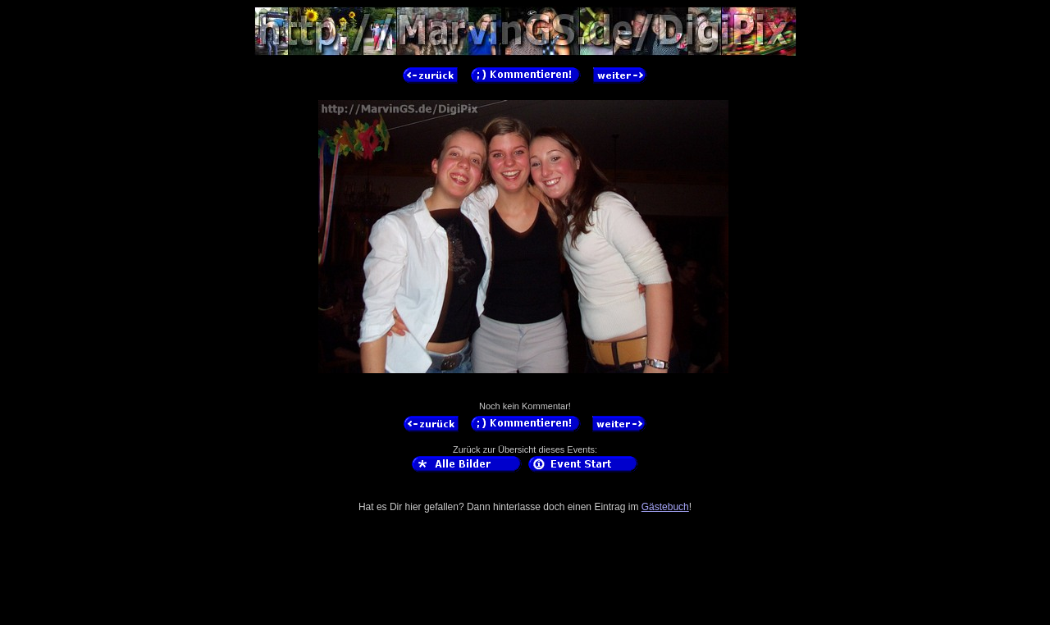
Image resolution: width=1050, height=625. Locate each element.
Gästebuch (665, 507)
